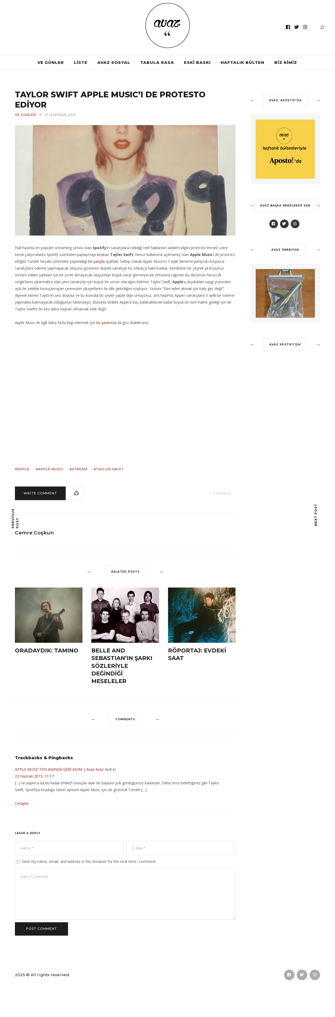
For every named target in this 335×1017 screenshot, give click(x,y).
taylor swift (110, 469)
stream (79, 469)
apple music (50, 469)
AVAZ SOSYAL (113, 62)
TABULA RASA (157, 62)
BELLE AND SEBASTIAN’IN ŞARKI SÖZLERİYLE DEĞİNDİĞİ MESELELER (121, 666)
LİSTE (80, 62)
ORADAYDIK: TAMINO (46, 650)
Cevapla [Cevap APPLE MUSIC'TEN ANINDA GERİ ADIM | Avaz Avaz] (21, 803)
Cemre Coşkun (34, 533)
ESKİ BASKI (197, 62)
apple (23, 469)
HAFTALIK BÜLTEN (242, 62)
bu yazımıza (105, 322)
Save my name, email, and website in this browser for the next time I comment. (89, 861)
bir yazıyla (96, 261)
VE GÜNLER (50, 62)
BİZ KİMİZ (285, 62)
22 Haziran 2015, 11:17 (34, 776)
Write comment (40, 493)
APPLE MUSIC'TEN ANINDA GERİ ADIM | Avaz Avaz (59, 769)
